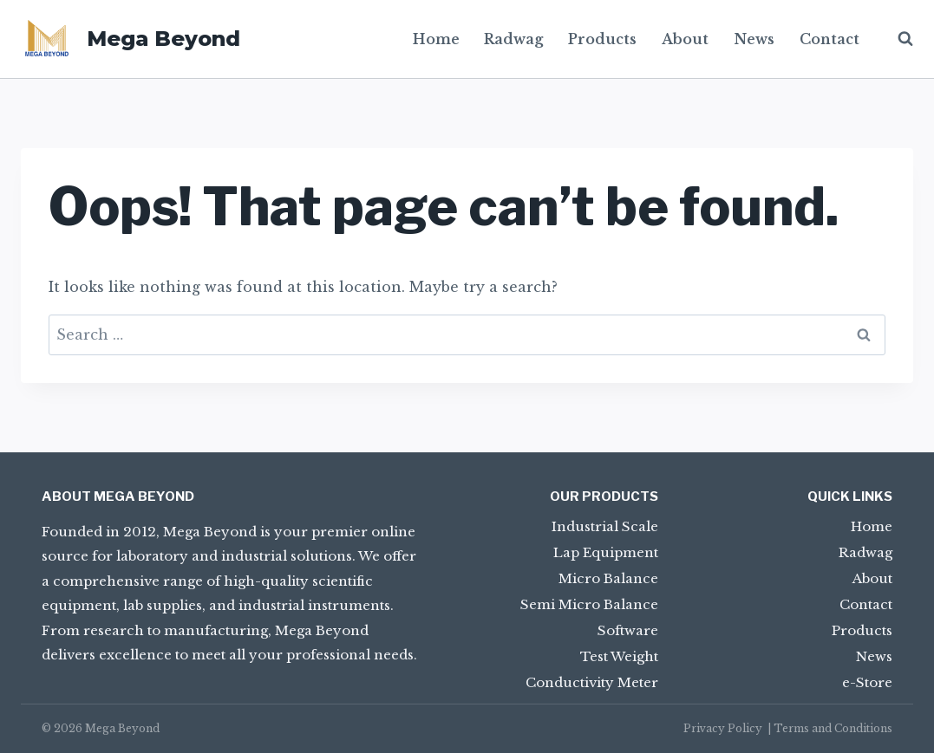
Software (628, 630)
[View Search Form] (896, 39)
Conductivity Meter (592, 682)
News (754, 39)
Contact (829, 39)
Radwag (513, 39)
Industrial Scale (605, 526)
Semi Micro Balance (589, 604)
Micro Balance (608, 578)
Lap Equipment (605, 552)
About (685, 39)
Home (436, 39)
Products (602, 39)
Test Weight (619, 656)
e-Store (867, 682)
